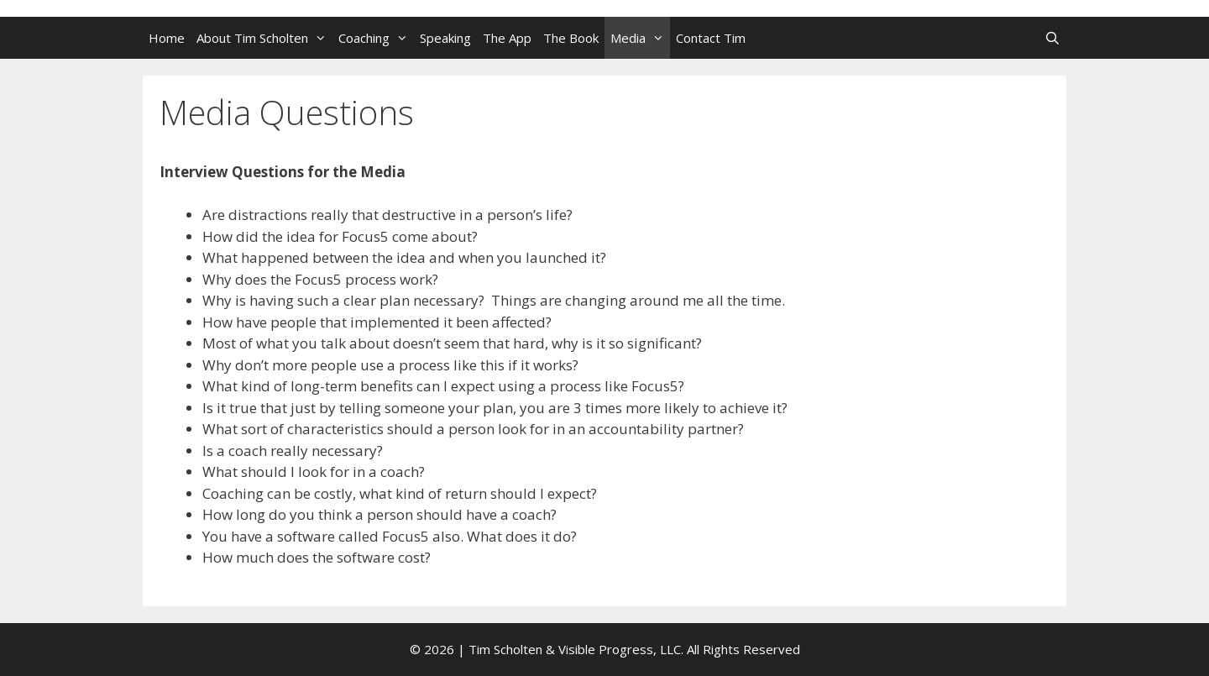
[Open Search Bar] (1052, 38)
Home (167, 37)
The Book (571, 37)
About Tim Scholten (264, 38)
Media (640, 38)
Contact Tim (711, 37)
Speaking (445, 37)
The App (507, 37)
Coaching (376, 38)
